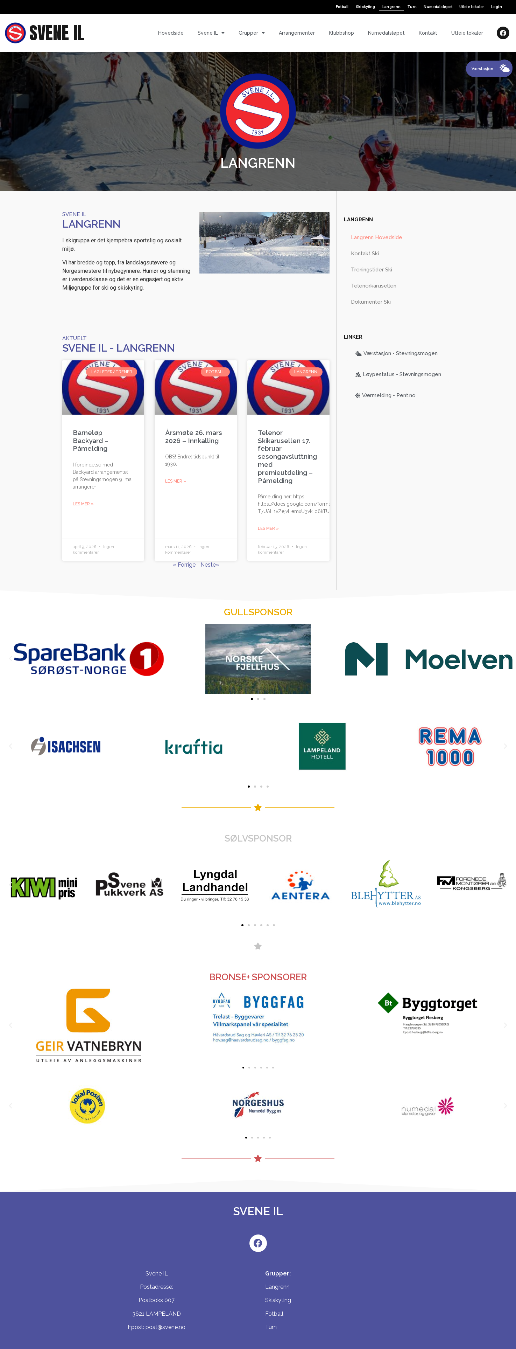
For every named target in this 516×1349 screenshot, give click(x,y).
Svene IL (211, 33)
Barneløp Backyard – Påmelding (90, 440)
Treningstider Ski (371, 270)
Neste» (209, 564)
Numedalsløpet (438, 7)
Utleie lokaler (471, 7)
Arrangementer (297, 33)
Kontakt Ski (365, 253)
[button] (252, 699)
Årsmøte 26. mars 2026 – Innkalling (193, 436)
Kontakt (428, 33)
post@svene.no (165, 1327)
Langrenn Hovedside (376, 237)
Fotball (342, 7)
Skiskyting (365, 7)
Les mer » (83, 503)
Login (496, 7)
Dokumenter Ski (371, 302)
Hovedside (171, 33)
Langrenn (391, 7)
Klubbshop (341, 33)
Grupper (252, 33)
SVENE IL (56, 33)
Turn (412, 7)
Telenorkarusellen (373, 286)
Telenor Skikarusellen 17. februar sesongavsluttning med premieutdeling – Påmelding (287, 456)
